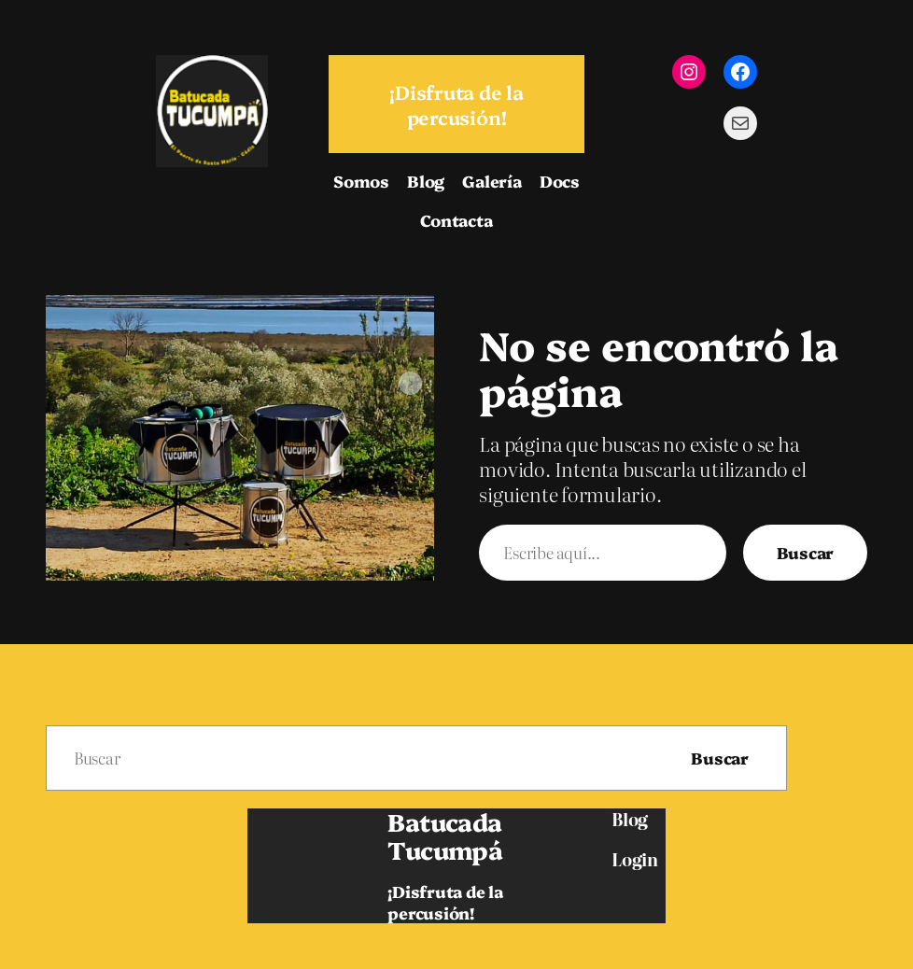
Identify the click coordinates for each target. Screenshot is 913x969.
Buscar (806, 552)
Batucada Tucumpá (444, 835)
